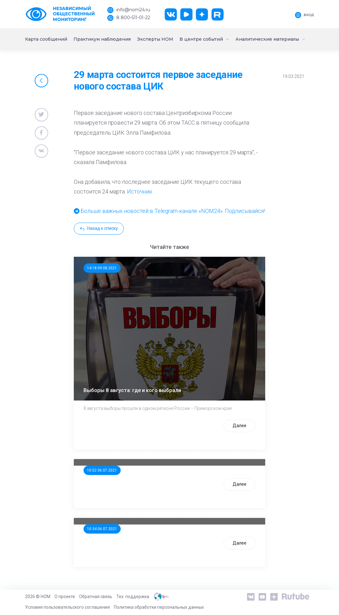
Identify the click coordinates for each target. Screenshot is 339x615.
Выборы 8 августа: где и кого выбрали (132, 390)
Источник (139, 191)
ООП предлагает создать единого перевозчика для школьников (164, 455)
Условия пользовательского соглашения (67, 607)
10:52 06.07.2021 (102, 470)
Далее (239, 425)
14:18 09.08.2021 (102, 268)
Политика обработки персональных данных (159, 607)
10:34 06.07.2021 (102, 529)
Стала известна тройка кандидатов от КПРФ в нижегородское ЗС (166, 514)
